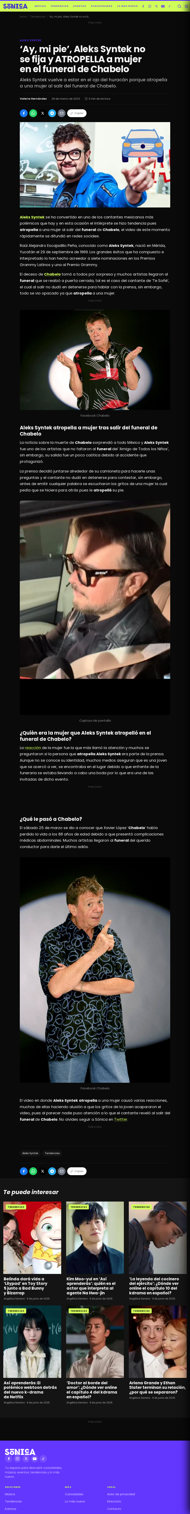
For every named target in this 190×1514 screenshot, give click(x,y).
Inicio (23, 16)
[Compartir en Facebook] (24, 113)
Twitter (120, 1119)
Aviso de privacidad (121, 1494)
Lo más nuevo (127, 6)
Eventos (79, 6)
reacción (33, 747)
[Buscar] (179, 6)
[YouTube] (163, 6)
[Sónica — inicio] (15, 6)
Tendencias (59, 6)
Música (40, 6)
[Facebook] (143, 6)
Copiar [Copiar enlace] (76, 113)
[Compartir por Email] (62, 113)
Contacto (114, 1509)
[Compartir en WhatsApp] (33, 113)
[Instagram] (150, 6)
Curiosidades (102, 6)
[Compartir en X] (43, 113)
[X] (156, 6)
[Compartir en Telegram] (52, 113)
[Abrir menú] (186, 6)
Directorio (114, 1501)
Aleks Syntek (30, 1153)
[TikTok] (170, 6)
